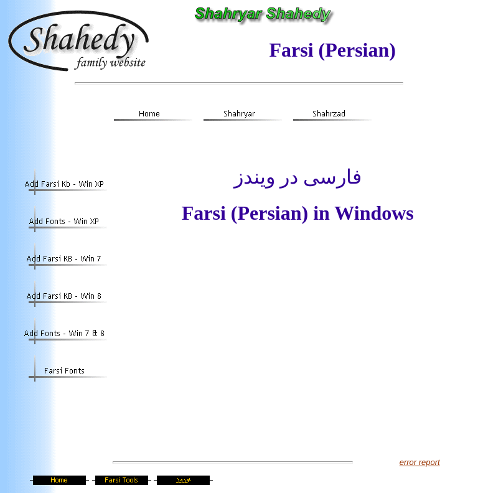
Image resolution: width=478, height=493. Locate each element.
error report (420, 462)
